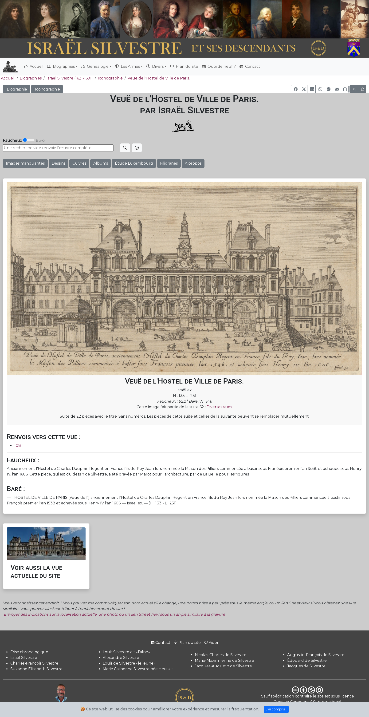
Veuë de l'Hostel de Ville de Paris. (159, 78)
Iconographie (110, 78)
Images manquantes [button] (25, 163)
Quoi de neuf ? (219, 66)
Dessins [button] (58, 163)
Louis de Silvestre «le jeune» (129, 663)
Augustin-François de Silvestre (315, 655)
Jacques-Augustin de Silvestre (223, 666)
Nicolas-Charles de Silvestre (220, 655)
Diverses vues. (220, 407)
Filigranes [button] (169, 163)
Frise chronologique (29, 652)
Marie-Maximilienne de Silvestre (224, 660)
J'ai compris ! (276, 709)
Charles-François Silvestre (34, 663)
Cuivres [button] (79, 163)
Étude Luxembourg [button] (134, 163)
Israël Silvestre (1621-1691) (70, 78)
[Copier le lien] (344, 89)
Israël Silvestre (23, 657)
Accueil (33, 66)
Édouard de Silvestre (307, 660)
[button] (295, 89)
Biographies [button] (61, 66)
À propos (193, 163)
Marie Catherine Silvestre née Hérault (138, 669)
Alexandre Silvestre (121, 657)
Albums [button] (100, 163)
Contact (249, 66)
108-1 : (19, 445)
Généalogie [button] (95, 66)
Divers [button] (155, 66)
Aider (211, 642)
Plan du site (184, 66)
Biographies (31, 78)
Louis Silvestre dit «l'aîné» (126, 652)
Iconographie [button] (47, 89)
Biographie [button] (16, 89)
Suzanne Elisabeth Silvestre (36, 669)
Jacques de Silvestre (306, 666)
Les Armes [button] (127, 66)
